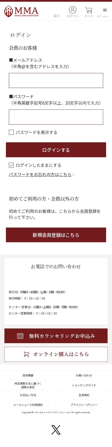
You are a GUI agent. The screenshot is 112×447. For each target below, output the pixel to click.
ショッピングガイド (84, 385)
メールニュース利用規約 (28, 404)
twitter (56, 430)
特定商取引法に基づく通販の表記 (28, 385)
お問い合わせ (84, 375)
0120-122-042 (54, 279)
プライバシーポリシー (84, 404)
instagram (39, 429)
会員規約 (84, 395)
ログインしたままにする (35, 165)
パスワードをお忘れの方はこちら (40, 174)
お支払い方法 (28, 395)
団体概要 (28, 375)
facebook (72, 429)
